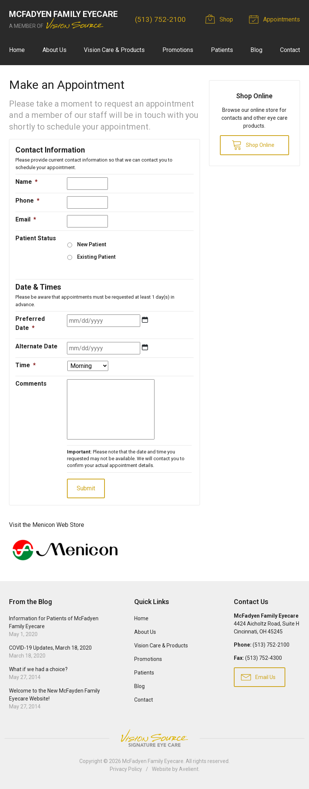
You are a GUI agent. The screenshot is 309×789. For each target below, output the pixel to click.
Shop (220, 19)
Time (25, 365)
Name (26, 181)
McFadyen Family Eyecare (152, 761)
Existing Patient (96, 257)
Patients (222, 49)
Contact (290, 49)
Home (17, 49)
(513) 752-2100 (160, 19)
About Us (54, 49)
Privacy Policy (126, 769)
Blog (256, 49)
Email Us (258, 676)
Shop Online (253, 144)
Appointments (275, 19)
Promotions (177, 49)
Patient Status (35, 238)
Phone (27, 200)
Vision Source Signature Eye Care (154, 738)
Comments (31, 383)
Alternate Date (36, 346)
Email (25, 219)
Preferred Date (30, 323)
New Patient (91, 244)
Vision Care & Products (114, 49)
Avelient (188, 769)
